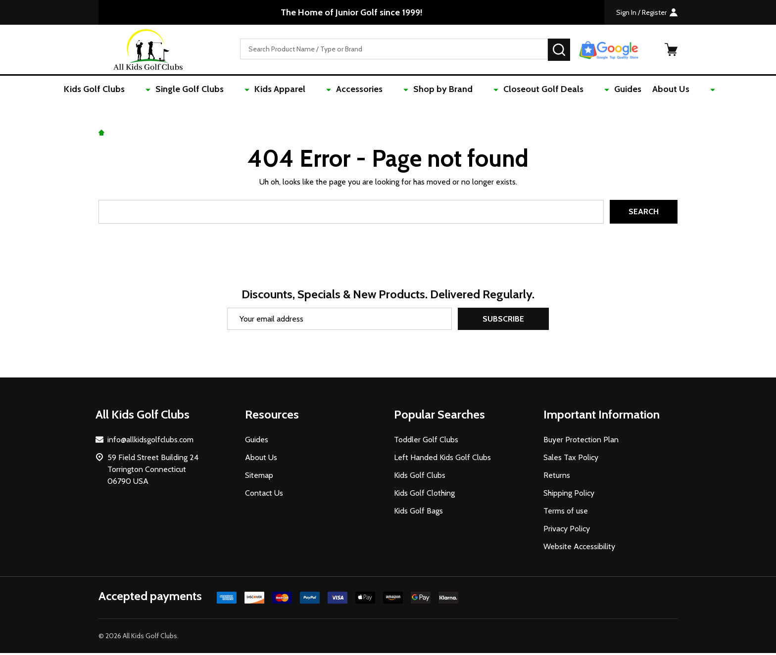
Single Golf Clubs (228, 90)
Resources (272, 416)
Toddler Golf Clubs (426, 441)
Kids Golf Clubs (147, 90)
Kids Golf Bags (418, 512)
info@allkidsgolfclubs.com (150, 441)
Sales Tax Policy (570, 459)
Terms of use (565, 512)
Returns (556, 477)
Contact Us (264, 495)
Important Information (601, 416)
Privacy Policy (566, 530)
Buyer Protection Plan (581, 441)
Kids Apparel (303, 90)
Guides (592, 90)
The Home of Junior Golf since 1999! (352, 12)
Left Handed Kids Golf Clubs (442, 459)
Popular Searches (439, 416)
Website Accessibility (579, 548)
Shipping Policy (568, 495)
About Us (638, 90)
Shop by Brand (437, 90)
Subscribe (503, 321)
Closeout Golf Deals (523, 90)
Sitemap (259, 477)
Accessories (368, 90)
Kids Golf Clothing (424, 495)
